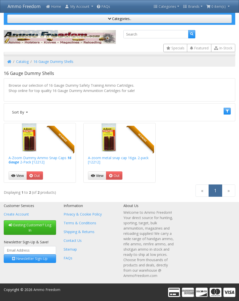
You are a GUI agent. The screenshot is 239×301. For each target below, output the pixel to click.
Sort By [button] (18, 112)
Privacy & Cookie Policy (83, 214)
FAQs (103, 6)
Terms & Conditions (80, 223)
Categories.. (119, 18)
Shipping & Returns (79, 231)
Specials (175, 48)
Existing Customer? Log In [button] (30, 228)
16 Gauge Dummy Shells (53, 61)
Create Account (16, 214)
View (17, 175)
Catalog (22, 61)
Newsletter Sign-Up (29, 258)
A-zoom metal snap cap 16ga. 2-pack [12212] (118, 159)
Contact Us (73, 240)
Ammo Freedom (24, 6)
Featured (199, 48)
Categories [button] (164, 6)
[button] (79, 6)
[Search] (156, 34)
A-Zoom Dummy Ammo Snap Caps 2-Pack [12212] (40, 159)
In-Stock (223, 48)
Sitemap (70, 249)
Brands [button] (191, 6)
